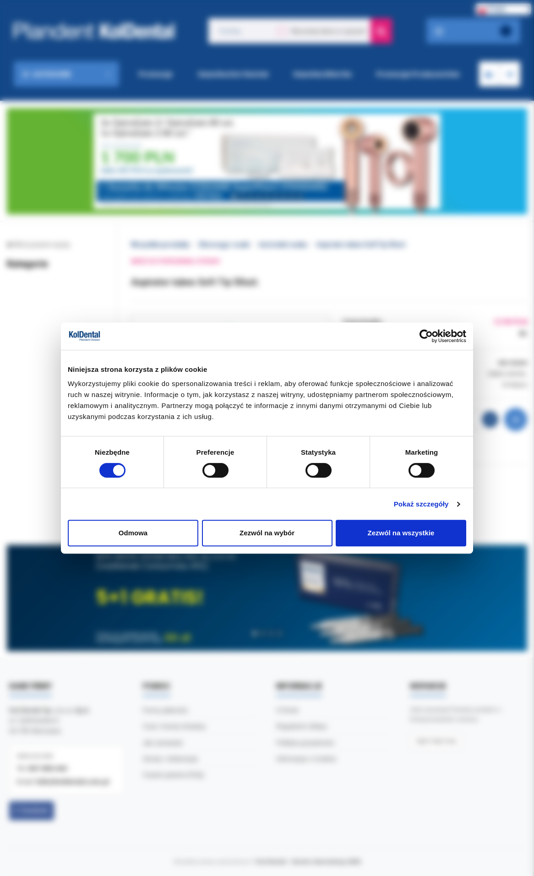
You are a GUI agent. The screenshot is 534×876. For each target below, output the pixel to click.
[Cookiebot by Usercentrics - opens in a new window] (426, 336)
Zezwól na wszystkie (401, 533)
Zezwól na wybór (267, 533)
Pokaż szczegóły (421, 504)
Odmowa (133, 533)
